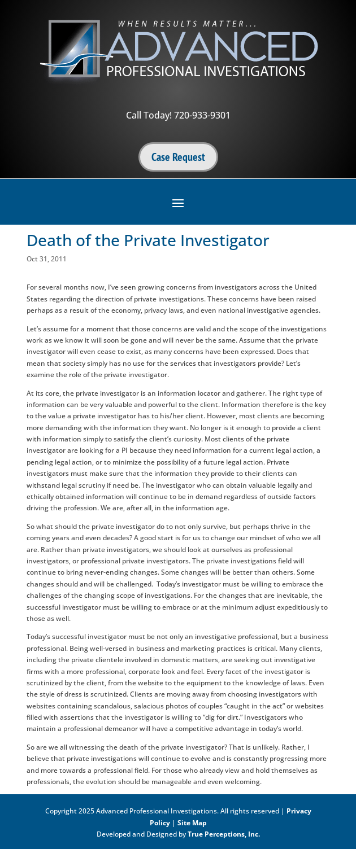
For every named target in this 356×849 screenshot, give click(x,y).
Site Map (192, 823)
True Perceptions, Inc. (224, 834)
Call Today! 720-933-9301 (178, 115)
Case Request (178, 157)
